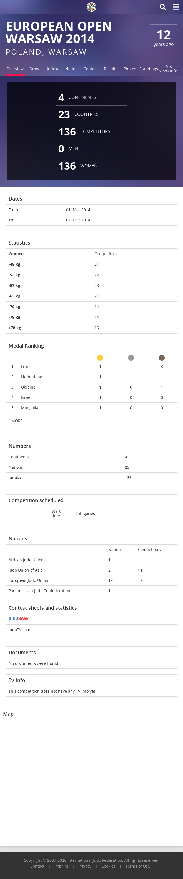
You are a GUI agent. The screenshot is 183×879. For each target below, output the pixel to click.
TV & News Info (168, 69)
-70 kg (14, 306)
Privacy (84, 866)
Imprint (61, 866)
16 (96, 327)
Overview (15, 68)
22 (96, 274)
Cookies (108, 866)
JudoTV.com (19, 629)
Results (110, 68)
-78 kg (14, 317)
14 (96, 306)
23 (127, 467)
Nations (72, 68)
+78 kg (15, 327)
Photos (130, 68)
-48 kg (14, 264)
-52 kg (14, 274)
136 (128, 477)
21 (96, 264)
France (27, 366)
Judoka (53, 68)
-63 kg (14, 296)
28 (96, 285)
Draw (34, 68)
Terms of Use (138, 866)
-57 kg (14, 285)
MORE (17, 420)
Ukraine (28, 387)
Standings (148, 68)
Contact (37, 866)
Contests (92, 68)
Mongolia (29, 407)
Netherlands (32, 376)
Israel (26, 397)
